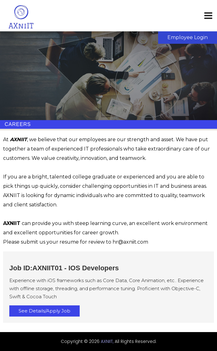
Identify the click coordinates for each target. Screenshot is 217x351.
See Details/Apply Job (44, 311)
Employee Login (187, 37)
